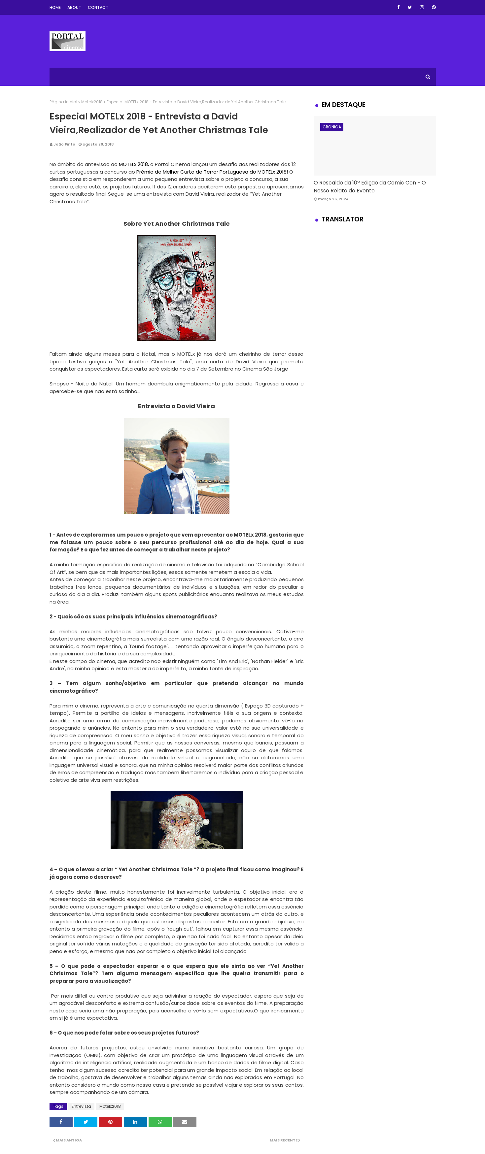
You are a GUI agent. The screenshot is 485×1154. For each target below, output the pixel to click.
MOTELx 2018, (134, 164)
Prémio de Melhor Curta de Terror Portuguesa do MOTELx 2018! (212, 171)
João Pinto (64, 144)
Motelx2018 (92, 102)
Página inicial (63, 102)
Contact (98, 7)
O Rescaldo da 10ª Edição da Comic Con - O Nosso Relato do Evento (370, 186)
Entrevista (81, 1106)
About (74, 7)
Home (55, 7)
